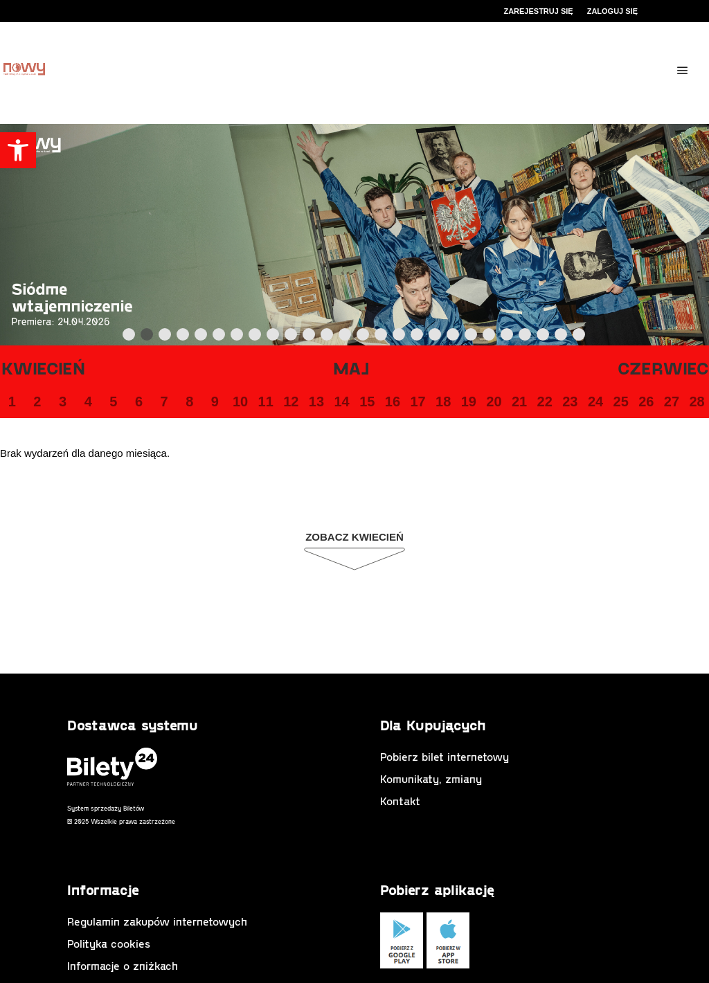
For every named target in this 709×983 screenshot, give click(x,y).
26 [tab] (579, 337)
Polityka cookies (108, 943)
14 (341, 401)
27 (671, 401)
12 (290, 401)
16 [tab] (399, 337)
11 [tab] (309, 337)
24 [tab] (543, 337)
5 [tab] (201, 337)
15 (367, 401)
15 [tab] (381, 337)
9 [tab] (273, 337)
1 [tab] (129, 337)
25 (621, 401)
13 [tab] (345, 337)
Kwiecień (43, 367)
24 (595, 401)
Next (605, 335)
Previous (100, 335)
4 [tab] (183, 337)
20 (493, 401)
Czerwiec (663, 367)
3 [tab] (165, 337)
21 (519, 401)
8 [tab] (255, 337)
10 (240, 401)
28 (696, 401)
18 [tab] (435, 337)
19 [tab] (453, 337)
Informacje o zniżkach (122, 965)
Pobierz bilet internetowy (444, 756)
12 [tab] (327, 337)
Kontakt (400, 800)
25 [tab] (561, 337)
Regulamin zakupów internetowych (157, 921)
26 (646, 401)
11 (265, 401)
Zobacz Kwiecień (354, 537)
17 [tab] (417, 337)
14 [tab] (363, 337)
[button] (18, 150)
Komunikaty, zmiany (431, 778)
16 (392, 401)
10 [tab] (291, 337)
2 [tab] (147, 337)
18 (443, 401)
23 (569, 401)
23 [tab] (525, 337)
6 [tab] (219, 337)
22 (545, 401)
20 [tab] (471, 337)
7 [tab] (237, 337)
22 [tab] (507, 337)
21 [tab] (489, 337)
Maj (351, 367)
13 (316, 401)
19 (468, 401)
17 (417, 401)
